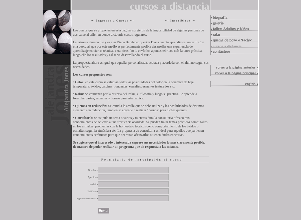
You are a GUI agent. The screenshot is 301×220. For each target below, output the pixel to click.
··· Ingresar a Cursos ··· (112, 20)
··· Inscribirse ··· (180, 20)
